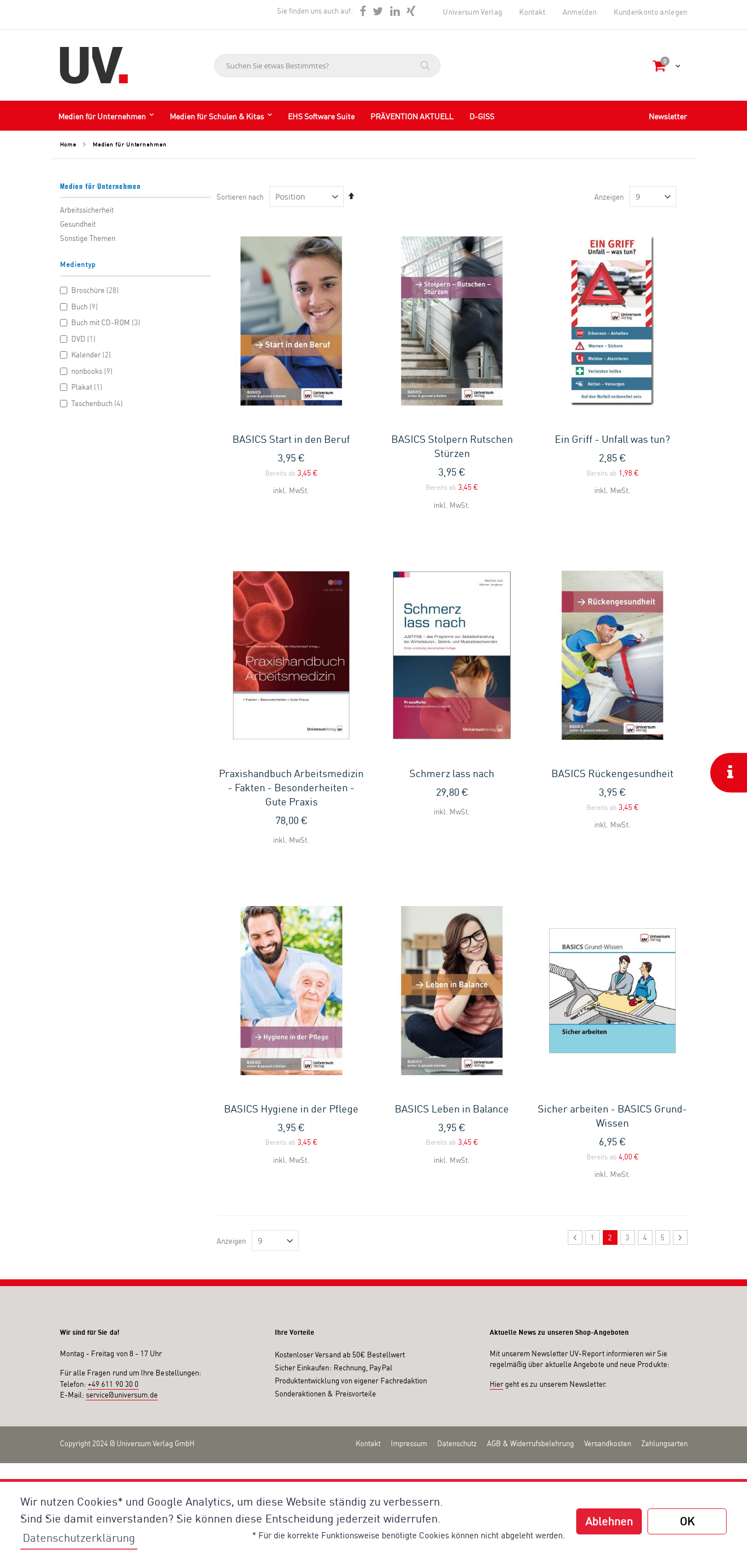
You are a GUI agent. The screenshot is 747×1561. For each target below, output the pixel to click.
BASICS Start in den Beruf (291, 439)
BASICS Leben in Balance (452, 781)
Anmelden (580, 11)
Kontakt (532, 11)
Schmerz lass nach (451, 609)
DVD (79, 338)
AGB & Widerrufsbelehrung (530, 1116)
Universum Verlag (472, 11)
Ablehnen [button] (609, 1521)
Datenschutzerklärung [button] (79, 1537)
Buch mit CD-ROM (102, 322)
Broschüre (91, 290)
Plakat (83, 386)
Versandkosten (607, 1116)
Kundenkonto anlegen (650, 11)
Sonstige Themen (87, 238)
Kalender (87, 354)
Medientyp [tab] (78, 264)
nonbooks (88, 371)
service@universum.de (122, 1068)
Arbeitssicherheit (87, 209)
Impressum (409, 1116)
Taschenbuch (93, 403)
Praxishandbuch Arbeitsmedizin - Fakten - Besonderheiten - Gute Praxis (291, 623)
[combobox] (327, 65)
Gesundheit (78, 223)
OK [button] (687, 1521)
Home (68, 144)
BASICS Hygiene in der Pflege (291, 781)
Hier (496, 1057)
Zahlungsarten (664, 1116)
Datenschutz (457, 1116)
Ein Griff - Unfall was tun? (612, 439)
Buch (80, 306)
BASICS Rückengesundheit (612, 609)
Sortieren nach (240, 196)
